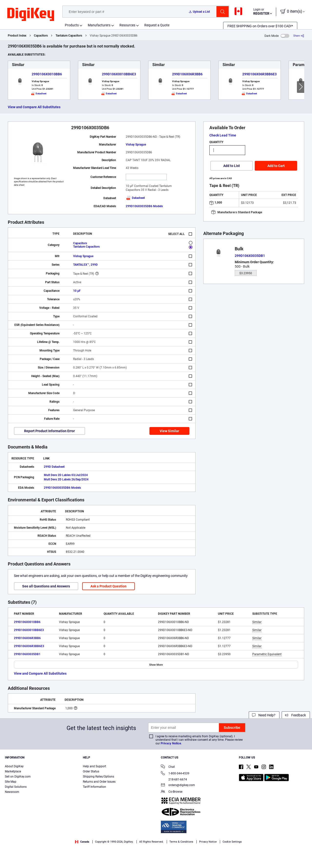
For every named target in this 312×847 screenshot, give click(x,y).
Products (72, 25)
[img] (30, 14)
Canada (82, 841)
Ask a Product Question (108, 586)
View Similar (169, 431)
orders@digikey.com (178, 785)
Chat (168, 767)
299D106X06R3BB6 (187, 74)
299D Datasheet (54, 466)
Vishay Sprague (136, 144)
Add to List (231, 166)
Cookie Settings (232, 841)
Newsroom (12, 792)
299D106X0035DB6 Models (144, 206)
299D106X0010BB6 (47, 74)
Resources (127, 25)
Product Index (17, 35)
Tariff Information (94, 787)
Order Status (91, 771)
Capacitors (41, 35)
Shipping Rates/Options (98, 776)
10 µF (77, 290)
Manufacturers (99, 25)
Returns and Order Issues (99, 781)
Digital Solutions (16, 787)
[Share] (298, 35)
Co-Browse (171, 792)
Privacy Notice (171, 743)
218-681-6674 (174, 779)
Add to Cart (276, 166)
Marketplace (13, 771)
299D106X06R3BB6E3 (259, 74)
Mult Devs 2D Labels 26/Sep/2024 (66, 479)
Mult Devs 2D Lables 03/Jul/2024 (66, 475)
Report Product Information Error (49, 431)
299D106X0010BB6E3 (119, 74)
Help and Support (94, 766)
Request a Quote (156, 25)
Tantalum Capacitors (69, 35)
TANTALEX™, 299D (85, 264)
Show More (156, 664)
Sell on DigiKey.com (18, 776)
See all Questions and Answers (46, 586)
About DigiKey (14, 766)
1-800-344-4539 (175, 773)
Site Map (10, 781)
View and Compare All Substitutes (34, 107)
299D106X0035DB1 (27, 654)
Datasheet (135, 198)
